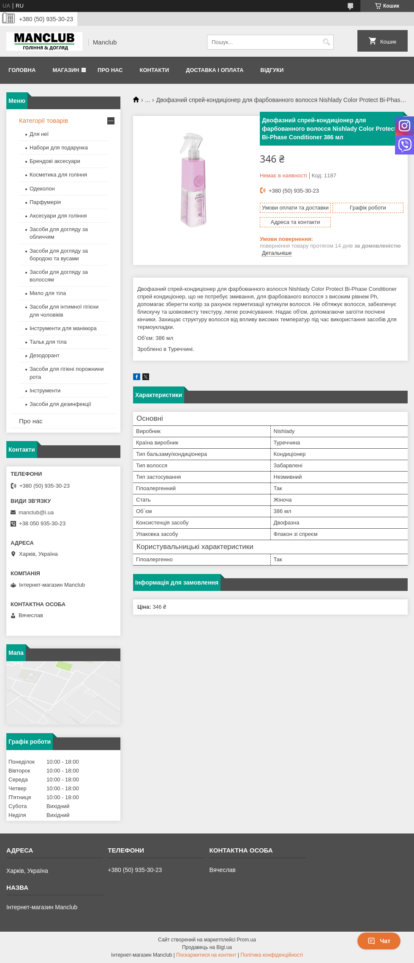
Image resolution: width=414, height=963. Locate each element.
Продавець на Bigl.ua (207, 947)
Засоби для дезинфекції (60, 404)
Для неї (39, 134)
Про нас (110, 70)
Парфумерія (45, 202)
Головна (21, 70)
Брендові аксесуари (55, 161)
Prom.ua (246, 940)
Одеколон (42, 188)
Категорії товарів (43, 120)
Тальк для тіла (48, 342)
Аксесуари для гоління (58, 215)
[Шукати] (326, 42)
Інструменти (45, 390)
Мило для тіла (48, 293)
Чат (379, 941)
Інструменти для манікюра (63, 328)
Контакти (154, 70)
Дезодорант (45, 355)
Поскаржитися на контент (206, 955)
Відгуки (271, 70)
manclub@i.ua (36, 512)
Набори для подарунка (59, 147)
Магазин (65, 70)
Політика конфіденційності (271, 955)
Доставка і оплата (214, 70)
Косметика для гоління (58, 174)
